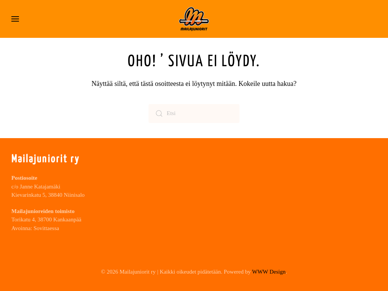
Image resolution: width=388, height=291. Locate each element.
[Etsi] (194, 113)
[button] (15, 19)
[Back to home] (194, 19)
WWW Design (268, 272)
